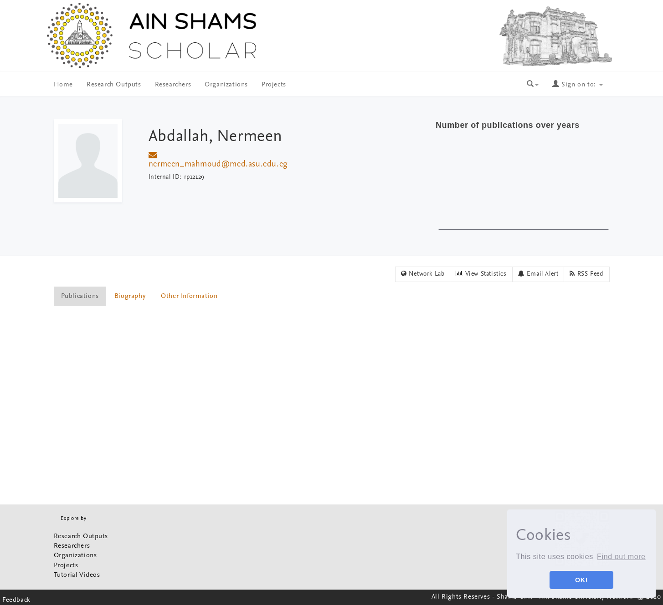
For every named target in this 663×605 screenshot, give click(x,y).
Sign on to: (577, 84)
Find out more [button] (621, 556)
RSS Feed (586, 273)
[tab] (80, 296)
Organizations (226, 84)
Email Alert (538, 273)
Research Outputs (114, 84)
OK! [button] (581, 580)
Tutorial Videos (77, 575)
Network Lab (423, 273)
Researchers (173, 84)
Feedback (16, 600)
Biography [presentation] (129, 296)
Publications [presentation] (80, 296)
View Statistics (481, 273)
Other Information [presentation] (189, 296)
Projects (274, 84)
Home (63, 84)
